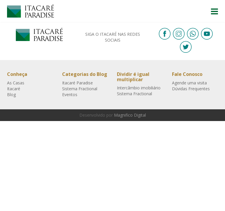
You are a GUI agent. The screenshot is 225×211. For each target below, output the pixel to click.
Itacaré (13, 88)
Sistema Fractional (79, 88)
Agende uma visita (189, 83)
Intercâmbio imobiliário (139, 88)
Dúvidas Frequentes (191, 88)
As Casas (15, 83)
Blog (11, 94)
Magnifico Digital (130, 115)
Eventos (69, 94)
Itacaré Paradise (30, 11)
